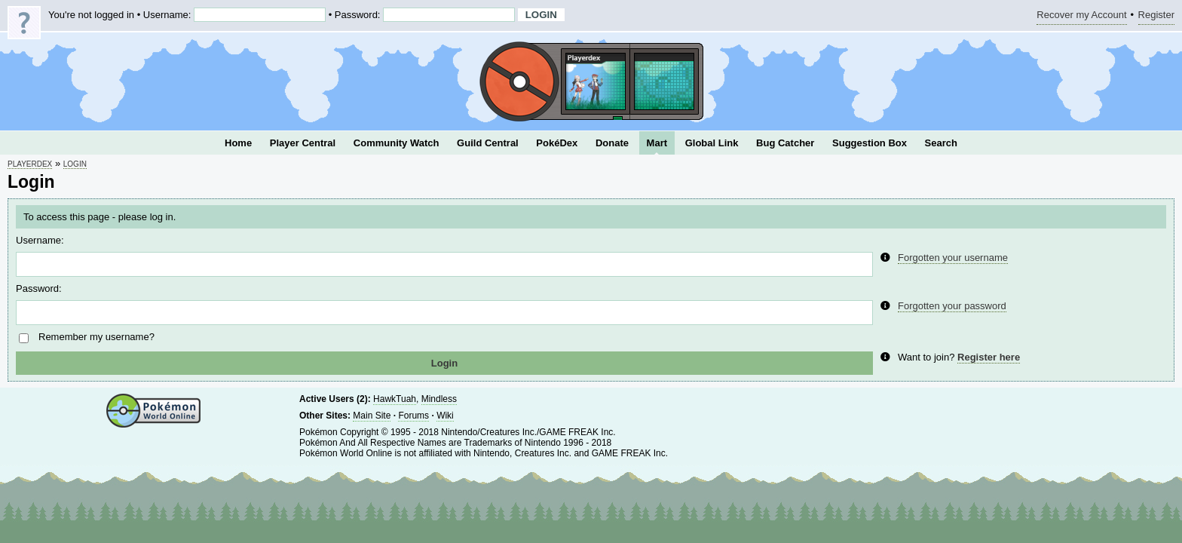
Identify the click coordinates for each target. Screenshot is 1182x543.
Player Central (302, 143)
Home (238, 143)
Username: (40, 240)
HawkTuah (394, 399)
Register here (988, 357)
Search (941, 143)
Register (1156, 17)
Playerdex (30, 164)
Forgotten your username (953, 257)
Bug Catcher (785, 143)
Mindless (439, 399)
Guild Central (488, 143)
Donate (612, 143)
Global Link (712, 143)
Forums (413, 415)
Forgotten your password (952, 305)
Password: (39, 288)
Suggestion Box (869, 143)
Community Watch (396, 143)
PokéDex (556, 143)
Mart (657, 143)
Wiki (445, 415)
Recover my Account (1081, 17)
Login (75, 164)
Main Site (371, 415)
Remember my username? (96, 336)
